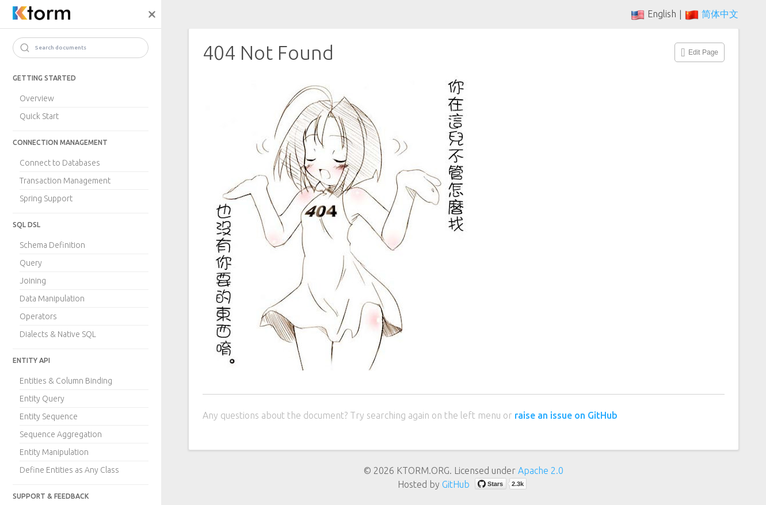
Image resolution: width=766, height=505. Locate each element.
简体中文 (720, 14)
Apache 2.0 (540, 470)
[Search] (80, 47)
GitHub (456, 484)
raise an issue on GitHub (566, 415)
